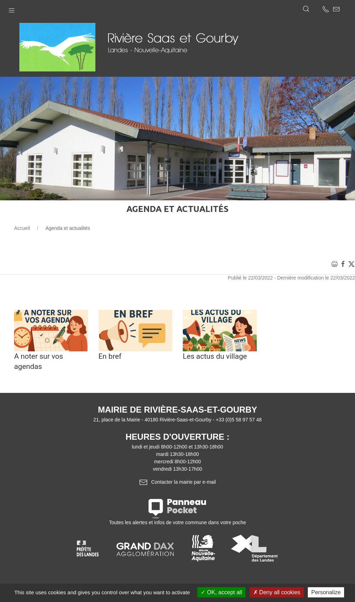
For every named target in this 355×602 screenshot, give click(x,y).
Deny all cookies (276, 592)
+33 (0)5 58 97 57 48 (239, 419)
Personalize (326, 592)
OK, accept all (221, 592)
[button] (11, 9)
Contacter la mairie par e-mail (177, 482)
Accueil (22, 228)
